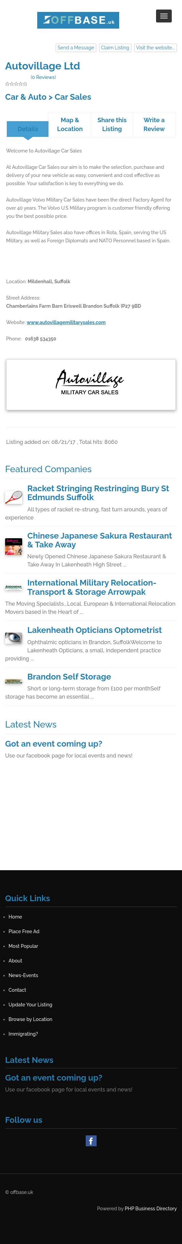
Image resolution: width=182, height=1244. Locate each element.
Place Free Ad (24, 931)
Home (15, 917)
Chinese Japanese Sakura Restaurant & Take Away (99, 540)
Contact (17, 990)
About (15, 960)
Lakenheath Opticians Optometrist (94, 630)
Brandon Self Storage (69, 677)
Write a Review (154, 124)
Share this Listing (111, 124)
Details (28, 128)
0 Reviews (43, 77)
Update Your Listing (30, 1004)
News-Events (23, 975)
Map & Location (70, 124)
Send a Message (76, 47)
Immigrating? (23, 1034)
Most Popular (23, 946)
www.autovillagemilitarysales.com (66, 322)
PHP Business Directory (151, 1208)
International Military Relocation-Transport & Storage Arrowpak (91, 587)
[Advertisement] (91, 822)
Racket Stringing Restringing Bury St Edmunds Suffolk (98, 492)
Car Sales (73, 97)
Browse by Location (30, 1019)
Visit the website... (155, 47)
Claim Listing (115, 47)
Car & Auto (25, 97)
